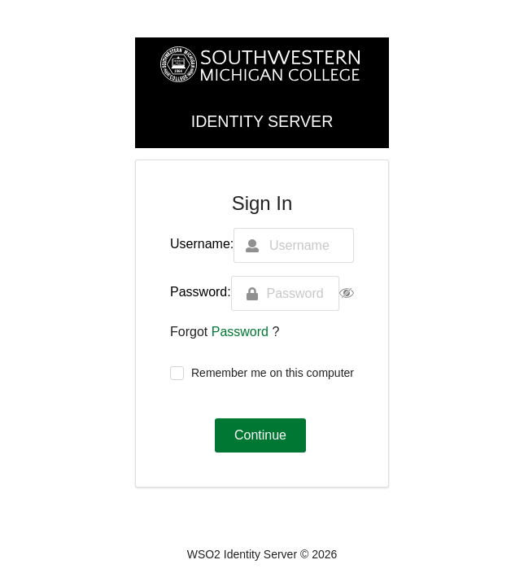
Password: (200, 292)
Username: (202, 244)
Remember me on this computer (272, 372)
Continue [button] (260, 435)
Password (242, 332)
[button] (346, 293)
